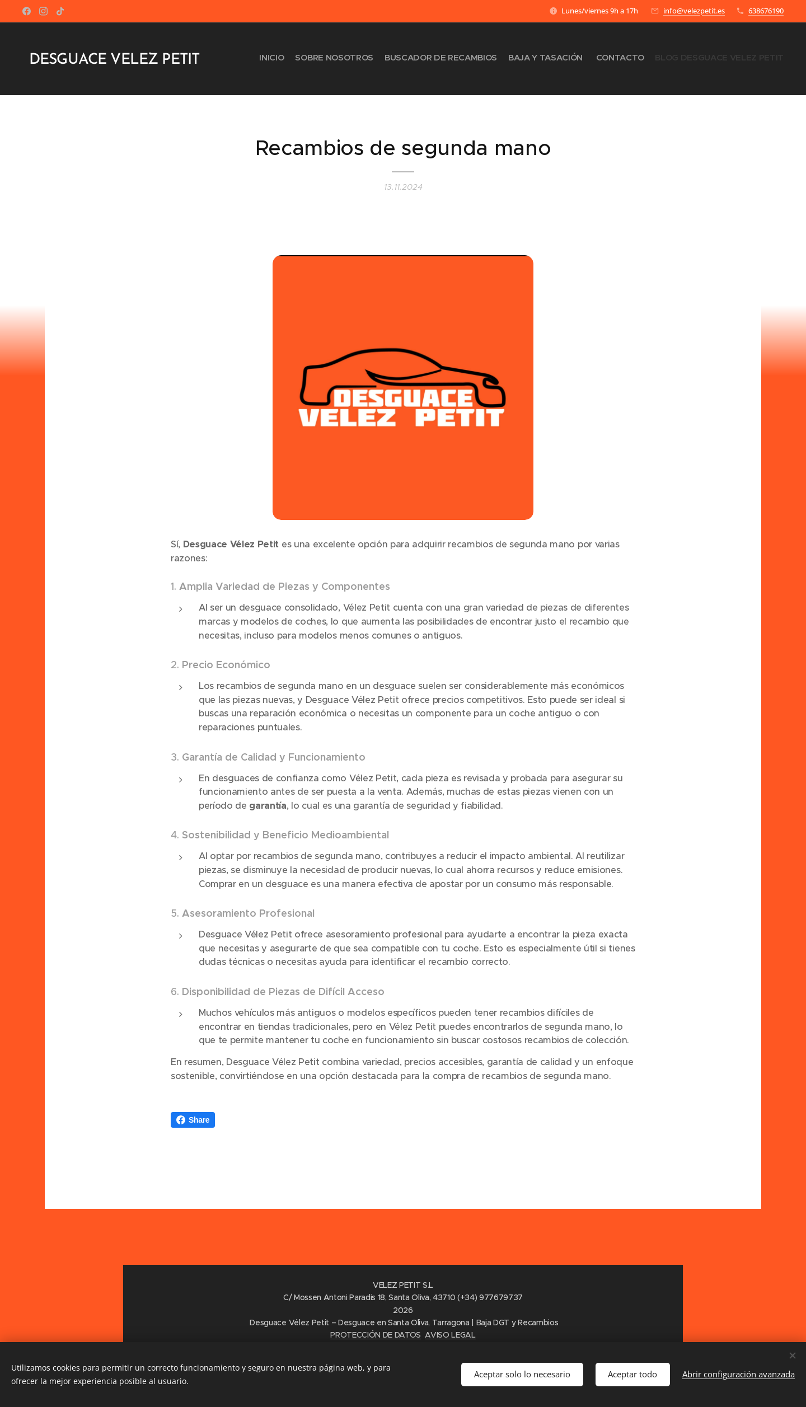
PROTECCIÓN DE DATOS (375, 1335)
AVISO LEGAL (450, 1335)
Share (192, 1119)
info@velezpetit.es (694, 11)
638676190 (766, 11)
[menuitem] (729, 59)
